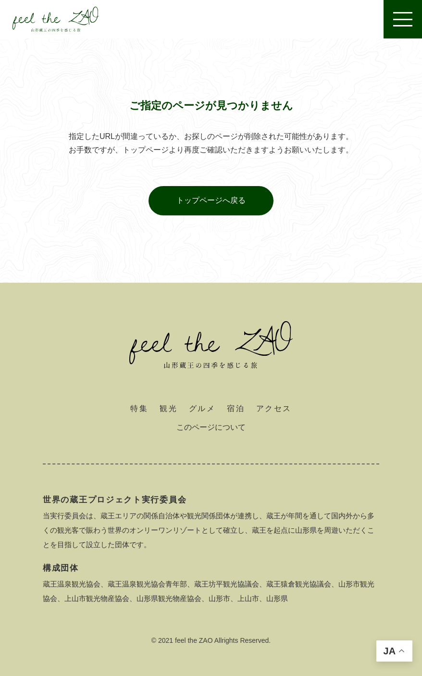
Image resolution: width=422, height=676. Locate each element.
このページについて (211, 427)
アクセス (274, 408)
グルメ (202, 408)
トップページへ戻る (211, 200)
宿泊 (236, 408)
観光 (168, 408)
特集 (139, 408)
